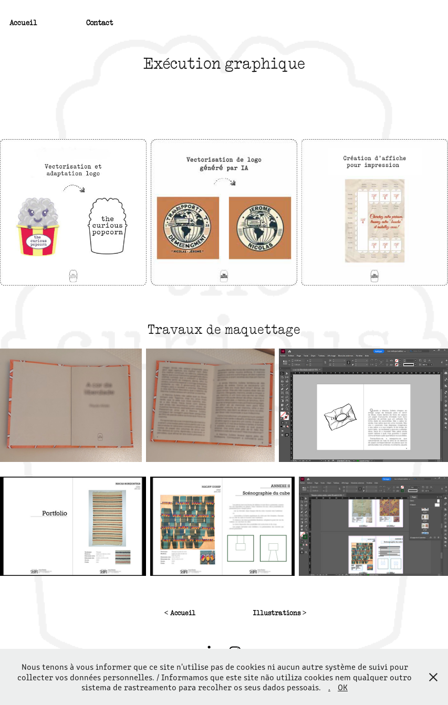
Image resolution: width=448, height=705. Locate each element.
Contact (99, 22)
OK (343, 686)
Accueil (23, 22)
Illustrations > (280, 613)
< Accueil (179, 613)
